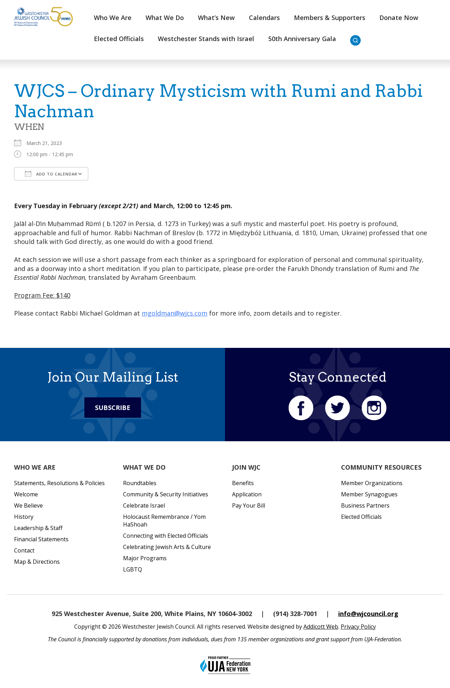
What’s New (216, 17)
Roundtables (139, 483)
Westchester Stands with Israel (206, 38)
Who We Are (112, 17)
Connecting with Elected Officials (165, 536)
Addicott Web (320, 626)
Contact (24, 550)
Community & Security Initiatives (165, 494)
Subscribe (112, 407)
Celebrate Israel (144, 505)
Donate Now (398, 17)
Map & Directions (37, 561)
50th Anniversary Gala (302, 38)
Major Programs (145, 558)
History (23, 517)
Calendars (264, 17)
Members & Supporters (329, 17)
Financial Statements (41, 539)
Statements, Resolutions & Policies (59, 483)
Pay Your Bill (248, 505)
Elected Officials (119, 38)
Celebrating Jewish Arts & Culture (167, 547)
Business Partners (365, 505)
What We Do (165, 17)
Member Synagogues (369, 494)
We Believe (28, 505)
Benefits (243, 483)
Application (247, 494)
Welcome (26, 494)
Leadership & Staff (38, 528)
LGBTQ (132, 569)
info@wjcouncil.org (368, 613)
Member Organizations (372, 483)
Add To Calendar (51, 174)
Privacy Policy (358, 626)
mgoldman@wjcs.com (174, 313)
